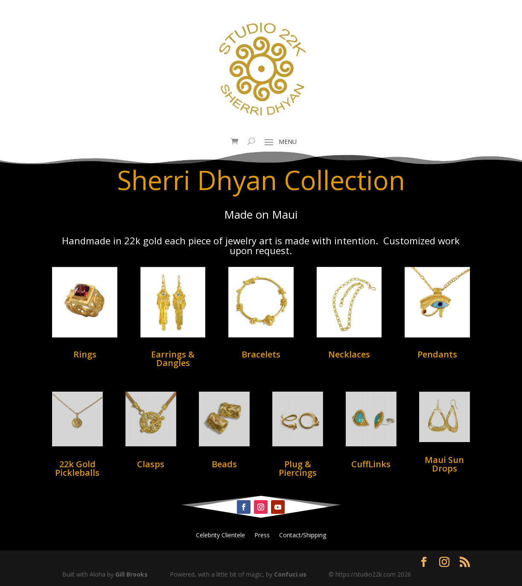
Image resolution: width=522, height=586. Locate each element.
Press (262, 535)
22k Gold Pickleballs (77, 468)
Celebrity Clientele (220, 535)
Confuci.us (290, 574)
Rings (84, 354)
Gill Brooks (131, 574)
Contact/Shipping (302, 535)
